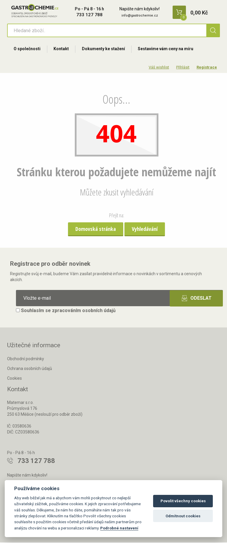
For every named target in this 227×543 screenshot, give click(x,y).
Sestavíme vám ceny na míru (167, 49)
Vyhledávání (145, 229)
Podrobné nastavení (119, 528)
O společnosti (27, 49)
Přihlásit (182, 68)
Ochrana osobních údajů (29, 369)
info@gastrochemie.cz (139, 15)
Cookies (14, 378)
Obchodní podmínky (25, 359)
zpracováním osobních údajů (84, 311)
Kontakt (61, 49)
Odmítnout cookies (183, 516)
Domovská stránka (95, 229)
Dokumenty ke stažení (104, 49)
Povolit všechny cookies (183, 501)
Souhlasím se (66, 311)
